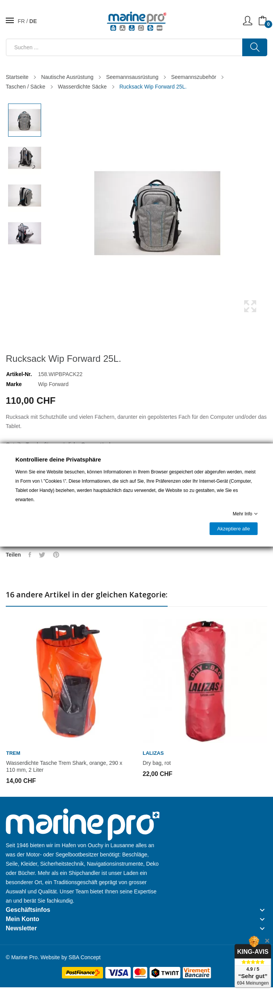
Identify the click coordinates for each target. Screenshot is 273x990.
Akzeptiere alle (233, 529)
